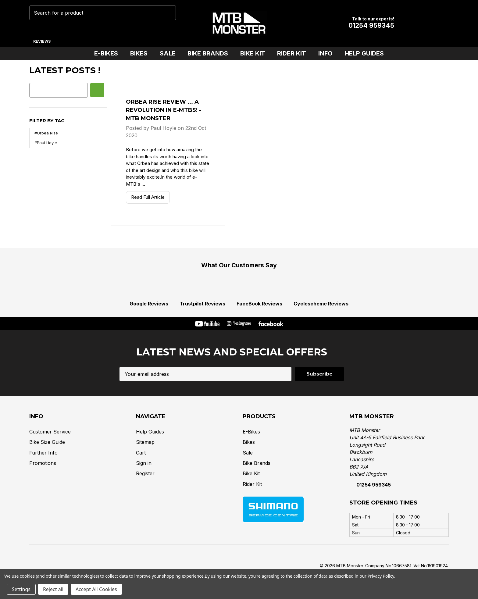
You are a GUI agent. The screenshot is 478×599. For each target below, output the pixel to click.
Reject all (53, 589)
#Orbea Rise (46, 132)
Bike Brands (210, 53)
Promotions (42, 463)
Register (145, 473)
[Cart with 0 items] (440, 23)
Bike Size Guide (47, 442)
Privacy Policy (381, 576)
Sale (170, 53)
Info (327, 53)
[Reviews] (41, 39)
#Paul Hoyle (45, 142)
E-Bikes (108, 53)
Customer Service (50, 431)
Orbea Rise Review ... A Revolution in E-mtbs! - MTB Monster (163, 110)
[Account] (421, 23)
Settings (21, 589)
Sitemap (145, 442)
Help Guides (364, 53)
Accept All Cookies (96, 589)
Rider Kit (294, 53)
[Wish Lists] (402, 23)
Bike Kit (255, 53)
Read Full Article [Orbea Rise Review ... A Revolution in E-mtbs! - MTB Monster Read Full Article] (148, 197)
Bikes (141, 53)
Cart (141, 452)
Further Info (43, 452)
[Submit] (168, 12)
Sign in (144, 463)
